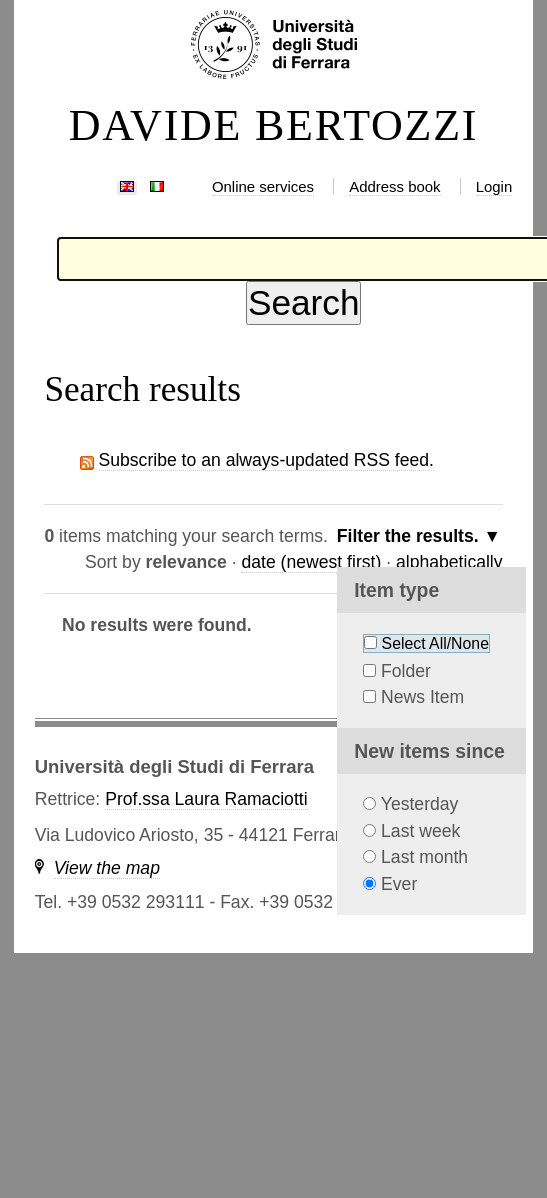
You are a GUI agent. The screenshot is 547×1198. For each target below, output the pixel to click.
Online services (263, 186)
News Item (422, 697)
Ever (399, 884)
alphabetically (449, 562)
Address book (394, 186)
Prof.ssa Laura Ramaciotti (206, 799)
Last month (424, 857)
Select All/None (435, 643)
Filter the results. (410, 536)
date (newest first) (311, 562)
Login (494, 186)
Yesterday (420, 804)
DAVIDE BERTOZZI (274, 126)
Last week (420, 831)
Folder (406, 671)
